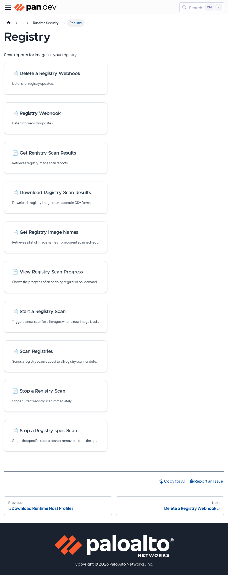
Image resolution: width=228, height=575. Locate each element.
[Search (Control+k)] (201, 7)
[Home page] (8, 23)
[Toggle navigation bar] (8, 7)
